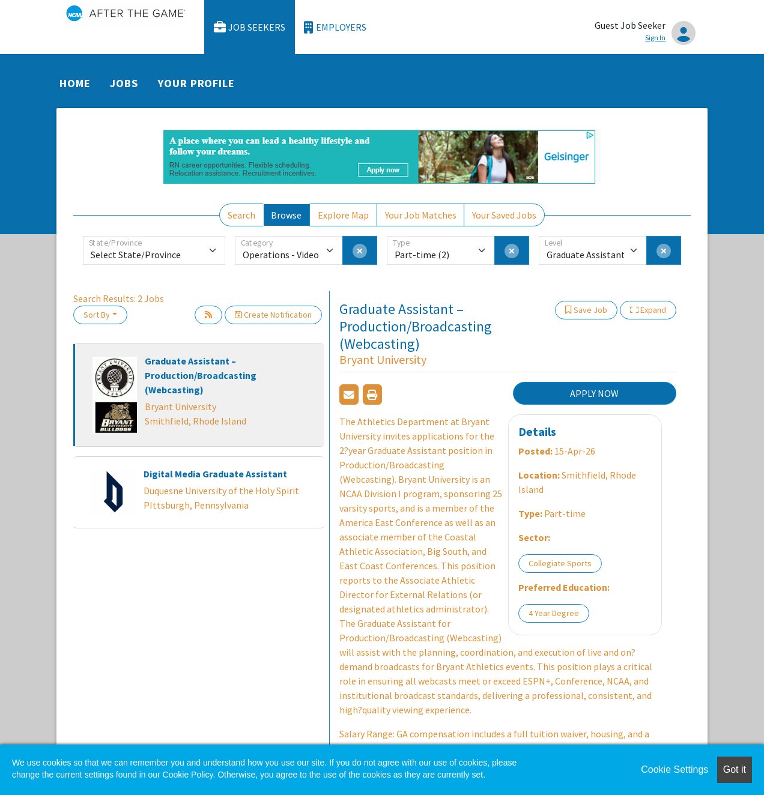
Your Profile (196, 83)
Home (75, 83)
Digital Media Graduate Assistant (215, 474)
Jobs (124, 83)
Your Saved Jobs (504, 215)
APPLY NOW (594, 393)
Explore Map (343, 215)
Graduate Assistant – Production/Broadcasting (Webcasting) (200, 375)
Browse (286, 215)
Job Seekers (250, 27)
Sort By (96, 314)
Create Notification (273, 314)
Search (241, 215)
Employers (335, 27)
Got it (734, 769)
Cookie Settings (674, 769)
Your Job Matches (420, 215)
